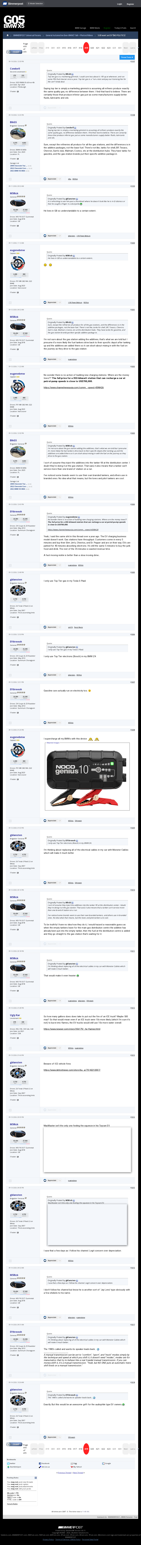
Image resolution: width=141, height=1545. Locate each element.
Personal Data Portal (90, 1539)
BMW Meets (95, 28)
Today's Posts (120, 28)
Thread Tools (126, 57)
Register (130, 4)
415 (64, 47)
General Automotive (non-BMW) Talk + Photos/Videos (69, 35)
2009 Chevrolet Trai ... (18, 166)
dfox (69, 179)
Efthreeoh (16, 511)
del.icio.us (46, 1467)
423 (108, 47)
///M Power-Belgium (83, 236)
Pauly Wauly (78, 627)
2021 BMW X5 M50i (17, 171)
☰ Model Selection (35, 4)
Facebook (45, 1463)
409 (58, 47)
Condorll (15, 68)
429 (114, 47)
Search (133, 28)
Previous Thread (64, 1472)
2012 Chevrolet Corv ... (19, 168)
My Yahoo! (77, 1467)
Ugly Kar (15, 1015)
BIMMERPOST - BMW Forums (120, 1517)
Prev (41, 48)
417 (75, 47)
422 (103, 47)
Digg (75, 1463)
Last (132, 48)
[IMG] (9, 1497)
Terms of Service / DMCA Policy (68, 1539)
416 (69, 47)
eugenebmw (17, 250)
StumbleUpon (15, 1467)
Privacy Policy (48, 1539)
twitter (12, 1463)
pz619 (70, 627)
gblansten (71, 236)
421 (97, 47)
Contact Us (102, 1517)
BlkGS (13, 122)
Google (108, 1463)
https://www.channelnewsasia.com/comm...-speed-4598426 (74, 387)
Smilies (10, 1495)
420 (92, 47)
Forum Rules (12, 1504)
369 (53, 47)
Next (126, 48)
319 (47, 47)
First (34, 48)
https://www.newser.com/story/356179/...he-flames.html (72, 1029)
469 (119, 47)
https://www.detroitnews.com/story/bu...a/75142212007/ (72, 1070)
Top (135, 1517)
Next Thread (78, 1472)
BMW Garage (80, 28)
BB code (10, 1493)
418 (80, 47)
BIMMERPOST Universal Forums (27, 35)
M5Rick (75, 179)
